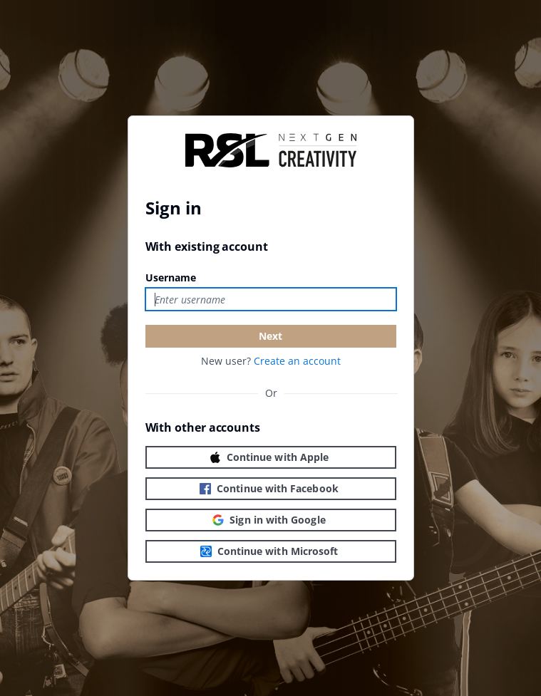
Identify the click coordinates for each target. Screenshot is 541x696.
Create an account (297, 361)
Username (170, 277)
